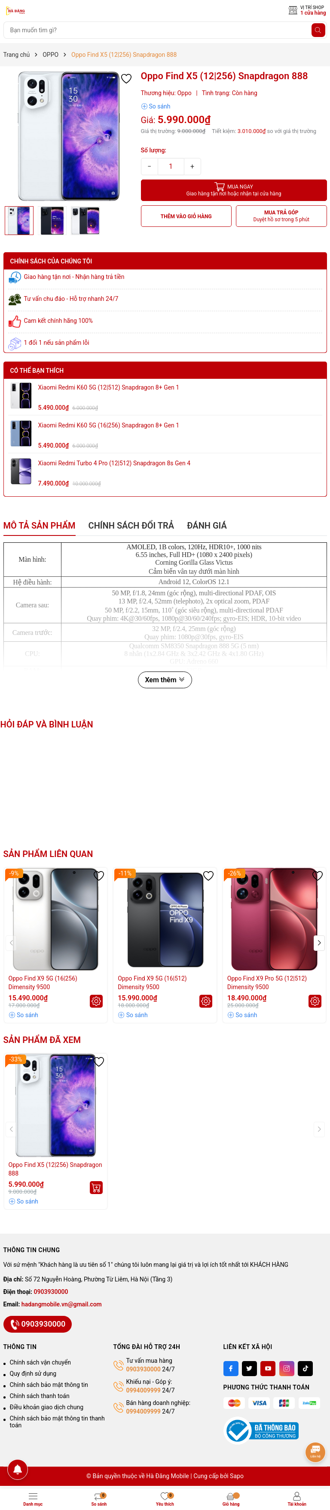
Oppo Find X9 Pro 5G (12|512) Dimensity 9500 (267, 982)
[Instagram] (286, 1368)
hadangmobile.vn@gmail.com (61, 1304)
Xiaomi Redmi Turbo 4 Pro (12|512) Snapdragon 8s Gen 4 (114, 463)
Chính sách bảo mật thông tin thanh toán (57, 1422)
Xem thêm (165, 680)
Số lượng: (154, 150)
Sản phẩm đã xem (42, 1040)
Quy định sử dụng (33, 1373)
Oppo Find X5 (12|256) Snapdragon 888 (55, 1169)
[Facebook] (230, 1368)
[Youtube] (267, 1368)
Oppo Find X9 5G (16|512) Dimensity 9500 (152, 982)
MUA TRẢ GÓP (282, 216)
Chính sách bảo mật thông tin (49, 1384)
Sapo (237, 1476)
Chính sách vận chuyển (40, 1362)
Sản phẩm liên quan (48, 854)
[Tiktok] (305, 1368)
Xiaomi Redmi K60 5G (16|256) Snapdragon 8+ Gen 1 (109, 425)
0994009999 (143, 1390)
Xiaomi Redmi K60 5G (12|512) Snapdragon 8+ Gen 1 (109, 387)
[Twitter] (249, 1368)
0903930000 (51, 1291)
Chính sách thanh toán (40, 1395)
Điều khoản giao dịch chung (47, 1407)
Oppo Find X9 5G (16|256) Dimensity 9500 (43, 982)
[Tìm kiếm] (318, 30)
